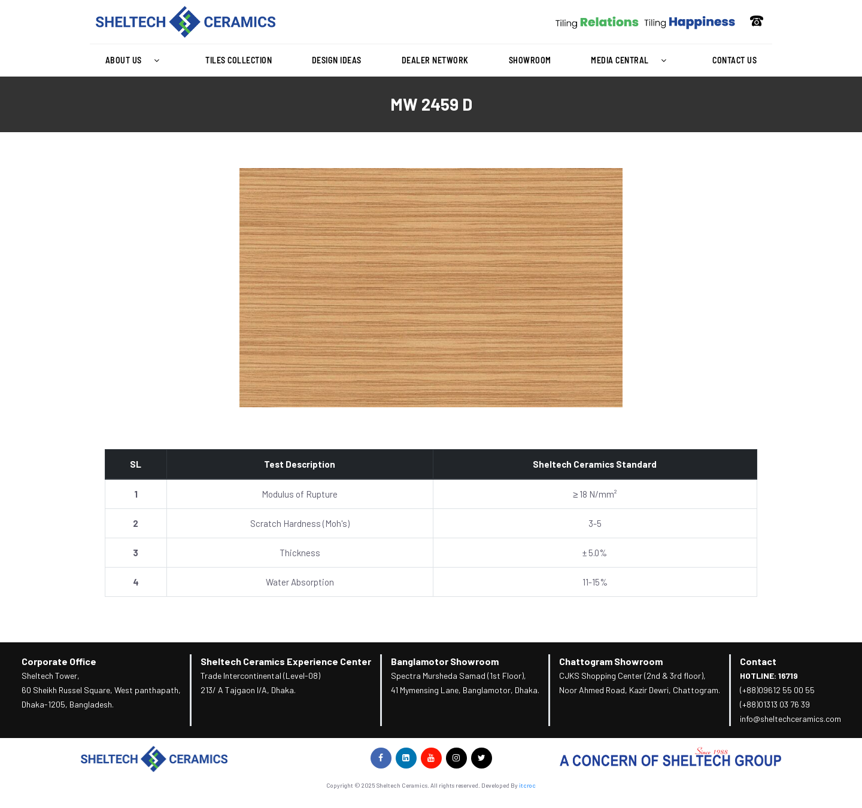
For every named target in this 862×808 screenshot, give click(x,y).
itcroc (527, 785)
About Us (135, 60)
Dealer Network (435, 60)
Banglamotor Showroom (445, 661)
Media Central (631, 60)
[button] (135, 60)
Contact (758, 661)
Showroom (530, 60)
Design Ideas (337, 60)
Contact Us (734, 60)
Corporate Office (59, 661)
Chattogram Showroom (611, 661)
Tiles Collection (238, 60)
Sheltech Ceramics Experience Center (286, 661)
